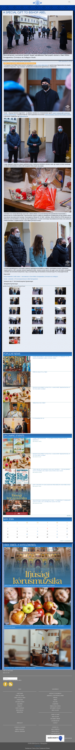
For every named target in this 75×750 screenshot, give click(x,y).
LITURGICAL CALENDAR (19, 727)
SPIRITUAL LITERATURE (20, 731)
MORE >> (69, 523)
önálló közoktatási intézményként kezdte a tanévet (58, 114)
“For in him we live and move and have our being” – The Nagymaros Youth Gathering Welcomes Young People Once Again (51, 477)
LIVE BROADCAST (55, 721)
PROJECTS (20, 706)
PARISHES (55, 697)
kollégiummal (23, 116)
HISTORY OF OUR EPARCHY (55, 693)
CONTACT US (55, 727)
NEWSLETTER (20, 712)
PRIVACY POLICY (55, 731)
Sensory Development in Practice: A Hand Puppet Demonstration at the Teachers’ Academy (51, 395)
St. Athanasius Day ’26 (38, 425)
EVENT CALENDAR (20, 708)
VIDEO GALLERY (55, 716)
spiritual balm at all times (40, 379)
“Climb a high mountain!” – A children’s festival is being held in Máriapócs (50, 446)
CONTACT (55, 723)
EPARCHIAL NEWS (20, 695)
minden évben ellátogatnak (41, 65)
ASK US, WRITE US (55, 729)
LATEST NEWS (20, 693)
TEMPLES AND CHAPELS (55, 706)
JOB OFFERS (19, 704)
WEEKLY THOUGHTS (19, 729)
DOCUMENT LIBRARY (55, 718)
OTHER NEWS (20, 700)
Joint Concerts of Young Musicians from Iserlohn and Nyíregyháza (51, 492)
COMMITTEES (55, 704)
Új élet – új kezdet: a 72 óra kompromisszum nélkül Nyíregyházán (21, 279)
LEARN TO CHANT (55, 714)
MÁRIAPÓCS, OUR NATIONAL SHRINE (55, 695)
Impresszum (38, 746)
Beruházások (68, 738)
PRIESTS (55, 700)
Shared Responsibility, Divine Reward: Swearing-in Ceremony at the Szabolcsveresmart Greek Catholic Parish (51, 364)
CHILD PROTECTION (55, 733)
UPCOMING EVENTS (19, 702)
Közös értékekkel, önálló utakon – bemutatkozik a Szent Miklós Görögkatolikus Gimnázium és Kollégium (31, 276)
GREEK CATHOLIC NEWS (19, 697)
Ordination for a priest (39, 410)
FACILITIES (55, 702)
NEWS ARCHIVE (19, 710)
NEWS (11, 670)
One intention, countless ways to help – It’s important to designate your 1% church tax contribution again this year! (51, 508)
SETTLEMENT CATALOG (55, 708)
